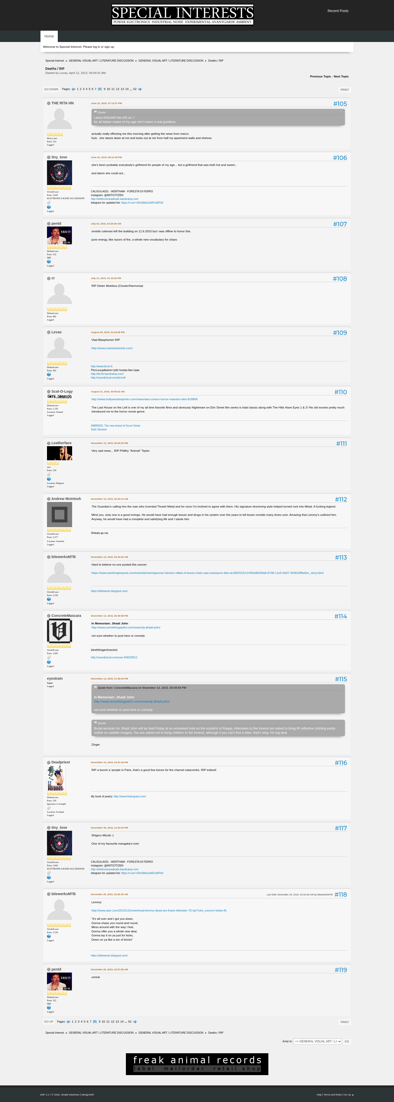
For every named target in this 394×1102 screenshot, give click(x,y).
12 (117, 89)
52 (134, 89)
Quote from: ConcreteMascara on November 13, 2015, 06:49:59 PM (142, 687)
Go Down (51, 89)
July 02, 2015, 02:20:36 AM (106, 223)
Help (319, 1094)
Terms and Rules (333, 1094)
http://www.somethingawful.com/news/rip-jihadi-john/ (125, 627)
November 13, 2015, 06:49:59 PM (109, 615)
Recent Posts (338, 11)
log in (96, 47)
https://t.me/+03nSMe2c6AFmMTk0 (142, 202)
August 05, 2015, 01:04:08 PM (108, 332)
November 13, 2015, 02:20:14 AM (109, 498)
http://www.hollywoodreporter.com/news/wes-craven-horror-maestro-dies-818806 (144, 399)
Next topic (341, 76)
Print (344, 89)
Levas (57, 332)
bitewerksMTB (64, 557)
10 (108, 89)
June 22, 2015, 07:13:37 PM (106, 103)
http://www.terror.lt (101, 366)
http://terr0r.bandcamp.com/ (107, 373)
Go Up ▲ (349, 1094)
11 (113, 89)
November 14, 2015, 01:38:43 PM (109, 678)
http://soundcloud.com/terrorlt (108, 377)
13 (122, 89)
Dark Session (99, 429)
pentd (56, 223)
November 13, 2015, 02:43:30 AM (109, 557)
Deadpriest (61, 762)
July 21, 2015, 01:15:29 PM (106, 278)
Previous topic (320, 76)
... (131, 89)
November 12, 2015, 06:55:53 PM (109, 443)
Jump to (287, 1041)
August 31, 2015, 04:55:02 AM (108, 391)
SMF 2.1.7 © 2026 (50, 1094)
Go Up (48, 1021)
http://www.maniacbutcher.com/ (112, 348)
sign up (109, 47)
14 (127, 89)
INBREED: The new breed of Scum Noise (115, 425)
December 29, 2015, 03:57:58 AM (109, 969)
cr (53, 278)
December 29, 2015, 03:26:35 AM (109, 894)
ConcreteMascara (66, 616)
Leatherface (62, 443)
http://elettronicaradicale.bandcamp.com (114, 198)
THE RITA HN (63, 103)
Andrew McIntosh (66, 499)
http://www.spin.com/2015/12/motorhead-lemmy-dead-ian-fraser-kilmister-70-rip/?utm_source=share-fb (158, 910)
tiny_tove (59, 157)
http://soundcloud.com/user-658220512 (114, 657)
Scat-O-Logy (62, 391)
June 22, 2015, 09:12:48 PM (106, 157)
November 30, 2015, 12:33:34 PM (109, 827)
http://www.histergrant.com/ (130, 796)
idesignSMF (87, 1094)
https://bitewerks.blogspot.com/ (109, 590)
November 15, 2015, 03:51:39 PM (109, 762)
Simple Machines (70, 1094)
